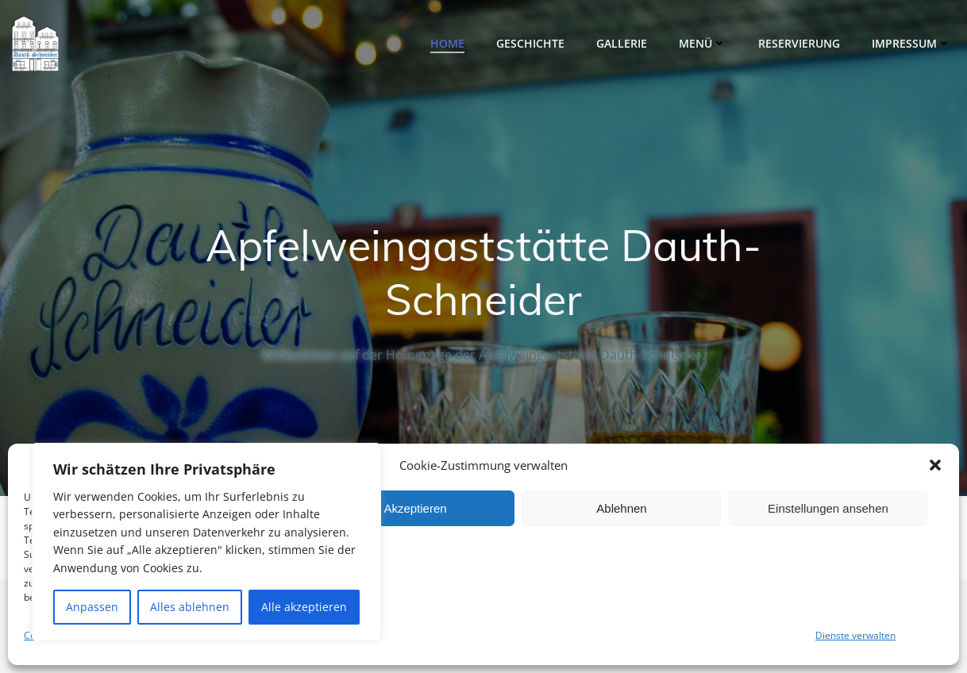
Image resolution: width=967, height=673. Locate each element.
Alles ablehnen (189, 606)
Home (447, 43)
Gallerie (621, 43)
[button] (935, 465)
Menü (702, 43)
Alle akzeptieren (304, 606)
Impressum (911, 43)
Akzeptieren (414, 508)
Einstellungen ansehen (828, 508)
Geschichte (530, 43)
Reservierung (799, 43)
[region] (206, 542)
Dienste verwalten (855, 635)
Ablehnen (621, 508)
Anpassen (92, 606)
